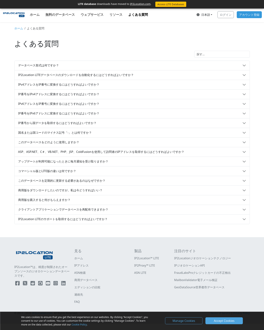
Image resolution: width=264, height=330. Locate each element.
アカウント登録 (249, 15)
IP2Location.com (140, 4)
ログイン (225, 15)
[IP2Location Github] (40, 284)
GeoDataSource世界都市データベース (199, 287)
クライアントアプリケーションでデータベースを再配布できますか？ (63, 209)
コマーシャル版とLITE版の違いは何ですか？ (47, 171)
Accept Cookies (224, 321)
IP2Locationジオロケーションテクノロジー (202, 258)
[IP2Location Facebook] (17, 284)
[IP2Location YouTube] (48, 284)
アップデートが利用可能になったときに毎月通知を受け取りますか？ (63, 161)
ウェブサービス (92, 14)
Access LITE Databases (170, 4)
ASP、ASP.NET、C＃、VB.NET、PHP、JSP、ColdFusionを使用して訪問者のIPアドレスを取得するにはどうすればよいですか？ (101, 152)
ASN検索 (80, 273)
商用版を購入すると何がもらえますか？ (44, 200)
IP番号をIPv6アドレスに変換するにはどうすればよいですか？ (59, 113)
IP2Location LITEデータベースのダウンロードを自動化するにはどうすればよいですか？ (76, 75)
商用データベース (86, 280)
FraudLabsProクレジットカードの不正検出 (202, 273)
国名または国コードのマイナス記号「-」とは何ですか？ (55, 133)
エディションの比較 (87, 287)
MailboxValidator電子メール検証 (196, 280)
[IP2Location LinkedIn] (63, 284)
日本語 (203, 15)
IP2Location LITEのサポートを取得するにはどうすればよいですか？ (63, 219)
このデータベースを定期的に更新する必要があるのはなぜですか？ (61, 181)
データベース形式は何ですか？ (38, 65)
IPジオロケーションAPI (189, 265)
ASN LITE (140, 273)
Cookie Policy (79, 324)
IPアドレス (81, 265)
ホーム (35, 14)
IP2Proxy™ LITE (144, 265)
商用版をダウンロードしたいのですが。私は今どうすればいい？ (60, 190)
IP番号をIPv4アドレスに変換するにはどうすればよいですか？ (59, 94)
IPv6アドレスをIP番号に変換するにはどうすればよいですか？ (59, 104)
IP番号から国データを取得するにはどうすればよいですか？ (57, 123)
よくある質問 (138, 14)
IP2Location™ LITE (146, 258)
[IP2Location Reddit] (33, 284)
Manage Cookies (184, 321)
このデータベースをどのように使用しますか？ (48, 142)
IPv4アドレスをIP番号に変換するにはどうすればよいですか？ (59, 84)
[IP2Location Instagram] (56, 284)
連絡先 (78, 294)
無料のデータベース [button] (60, 14)
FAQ (77, 302)
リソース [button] (115, 14)
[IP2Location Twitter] (25, 284)
